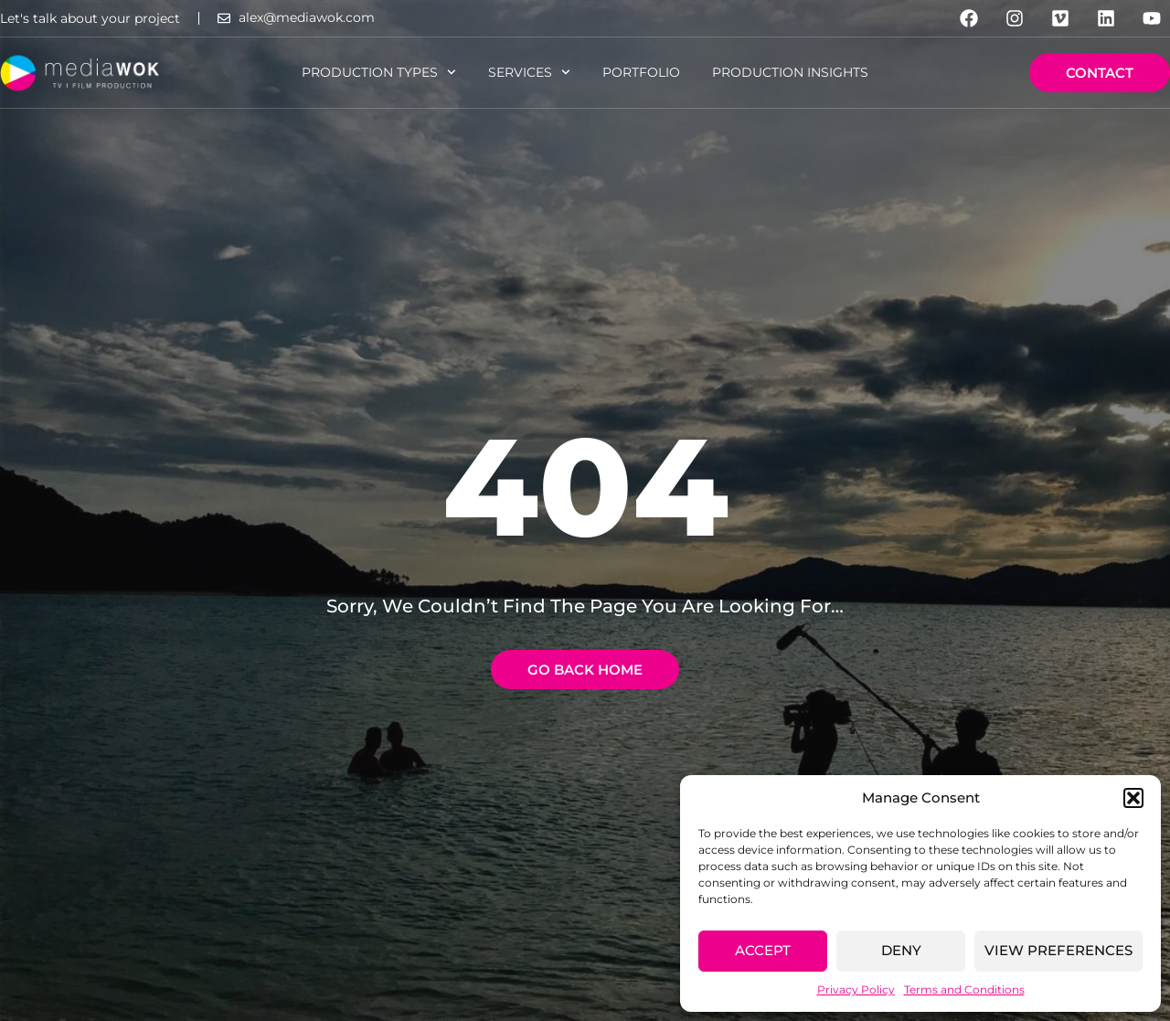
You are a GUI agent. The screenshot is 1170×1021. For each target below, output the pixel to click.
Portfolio (641, 72)
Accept (763, 950)
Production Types (379, 72)
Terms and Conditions (964, 989)
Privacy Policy (856, 989)
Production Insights (790, 72)
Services (529, 72)
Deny (901, 950)
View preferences (1058, 950)
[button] (1133, 798)
